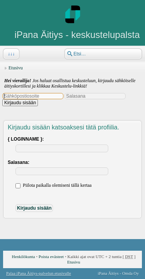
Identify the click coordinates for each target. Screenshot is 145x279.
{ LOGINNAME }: (26, 139)
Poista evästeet (51, 256)
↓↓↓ (10, 54)
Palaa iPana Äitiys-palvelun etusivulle (38, 273)
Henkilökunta (23, 256)
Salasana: (18, 162)
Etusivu (16, 68)
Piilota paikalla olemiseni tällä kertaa (53, 185)
